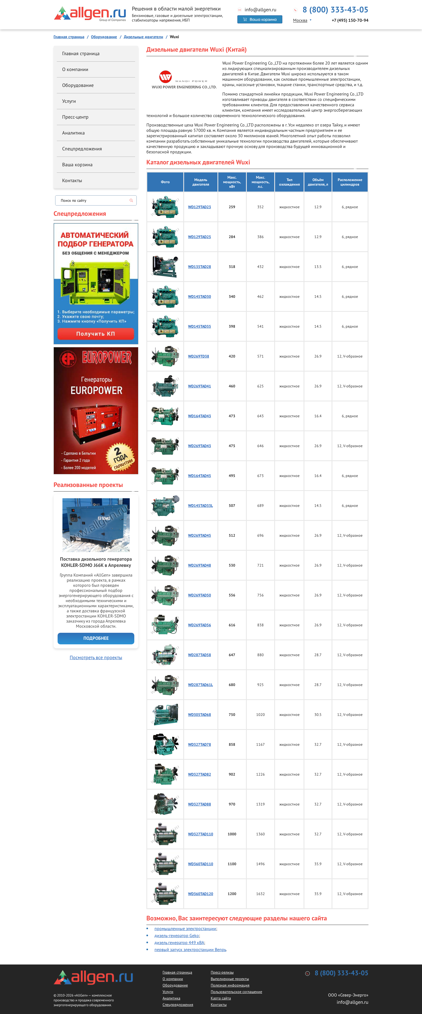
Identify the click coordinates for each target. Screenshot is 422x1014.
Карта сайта (221, 998)
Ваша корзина (77, 164)
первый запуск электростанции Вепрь (190, 949)
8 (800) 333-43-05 (335, 10)
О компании (75, 69)
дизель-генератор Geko (176, 935)
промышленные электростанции (185, 928)
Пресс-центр (75, 117)
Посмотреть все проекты (96, 657)
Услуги (69, 101)
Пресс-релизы (222, 972)
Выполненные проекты (230, 978)
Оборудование (78, 85)
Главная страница (81, 53)
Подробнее (96, 638)
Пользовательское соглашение (236, 991)
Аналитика (73, 133)
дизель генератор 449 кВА (179, 942)
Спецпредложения (82, 149)
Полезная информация (230, 985)
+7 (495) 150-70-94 (350, 20)
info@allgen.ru (260, 9)
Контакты (72, 180)
